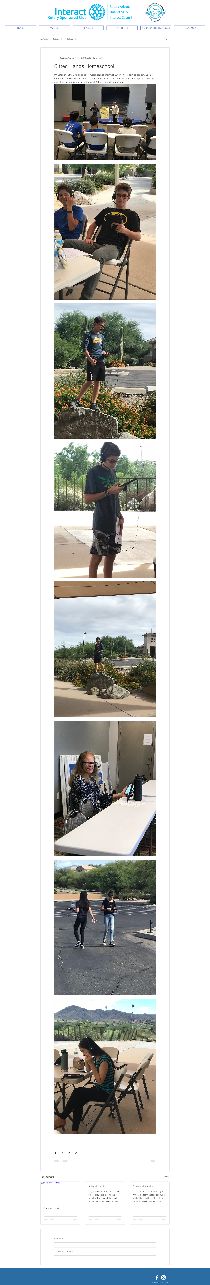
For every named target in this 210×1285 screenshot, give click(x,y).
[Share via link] (75, 1152)
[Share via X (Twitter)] (62, 1152)
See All (167, 1176)
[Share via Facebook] (55, 1152)
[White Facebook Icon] (157, 1277)
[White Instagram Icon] (163, 1277)
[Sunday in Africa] (60, 1193)
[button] (88, 28)
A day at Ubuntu (97, 1186)
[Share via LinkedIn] (69, 1152)
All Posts (44, 39)
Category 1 (57, 39)
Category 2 (71, 39)
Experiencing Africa (143, 1186)
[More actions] (154, 58)
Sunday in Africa (52, 1208)
